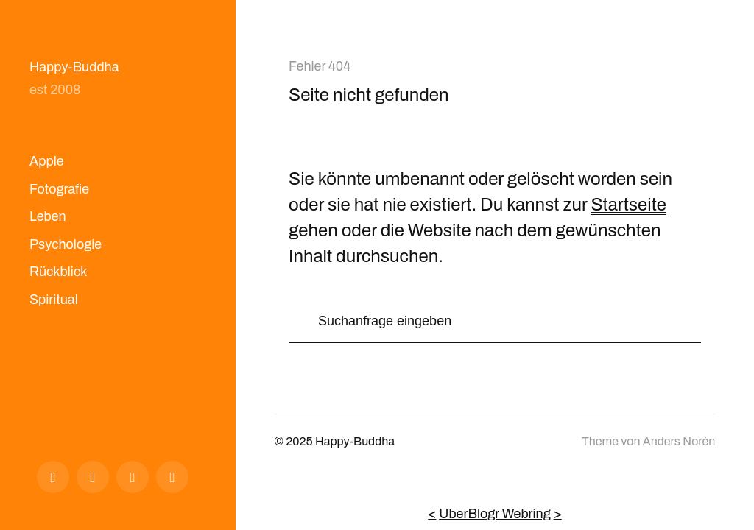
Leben (47, 216)
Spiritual (53, 299)
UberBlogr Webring (495, 513)
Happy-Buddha (74, 67)
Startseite (628, 204)
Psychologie (65, 244)
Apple (46, 161)
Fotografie (59, 189)
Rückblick (58, 271)
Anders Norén (679, 441)
